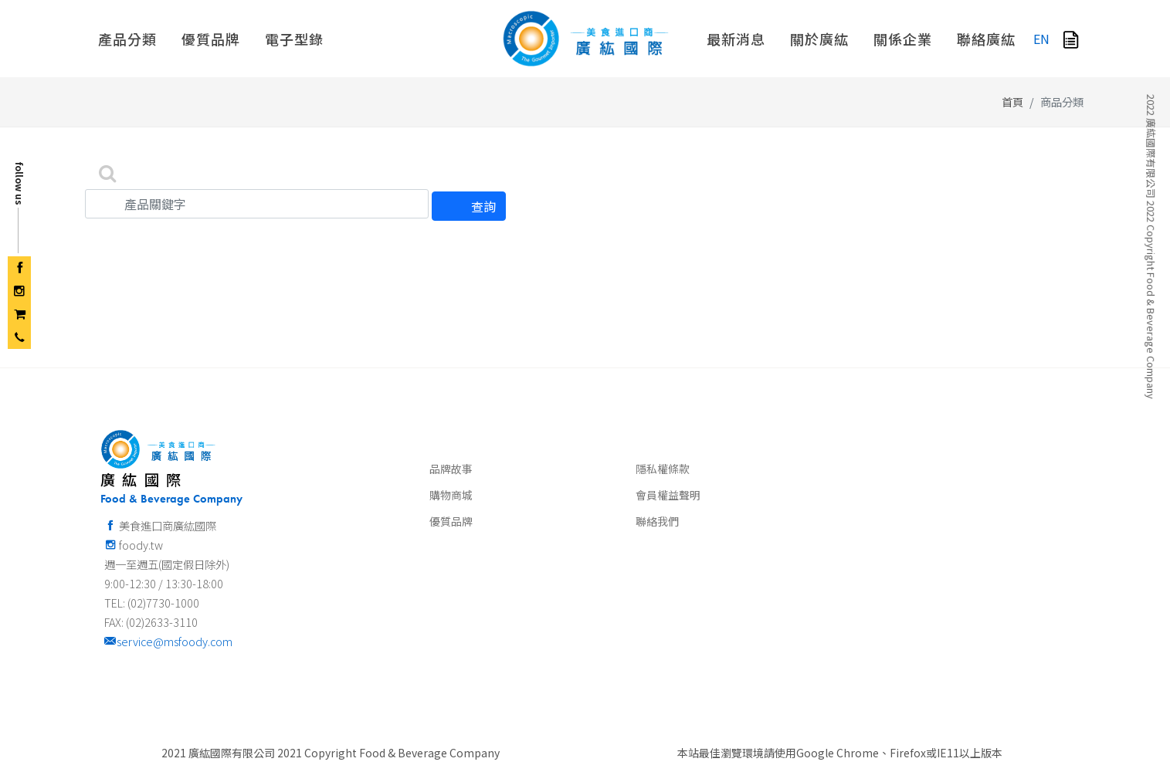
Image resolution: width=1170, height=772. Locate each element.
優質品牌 (451, 498)
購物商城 (451, 472)
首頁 (1012, 79)
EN (1041, 38)
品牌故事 (451, 446)
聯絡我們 (657, 498)
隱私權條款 (663, 446)
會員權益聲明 (668, 472)
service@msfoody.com (168, 619)
